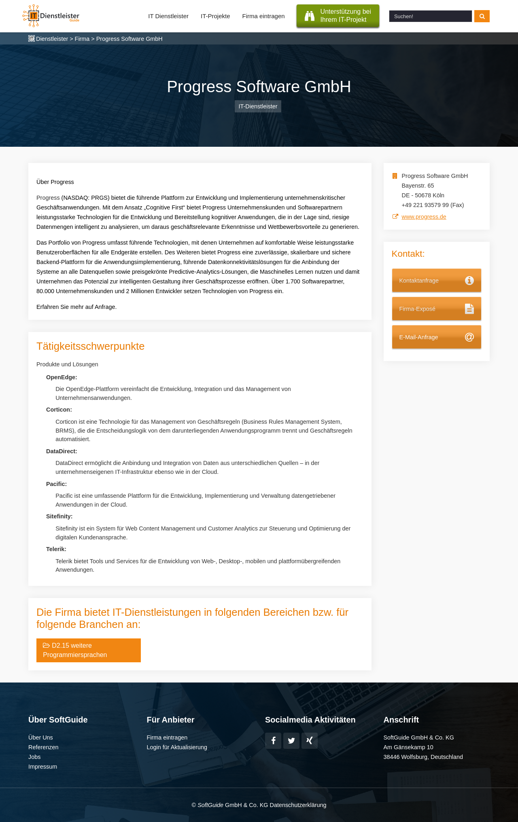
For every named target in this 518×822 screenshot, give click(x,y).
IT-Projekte (215, 16)
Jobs (34, 757)
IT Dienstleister (168, 16)
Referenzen (43, 747)
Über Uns (40, 737)
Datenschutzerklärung (298, 805)
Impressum (42, 766)
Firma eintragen (263, 16)
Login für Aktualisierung (177, 747)
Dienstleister (52, 39)
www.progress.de (424, 216)
